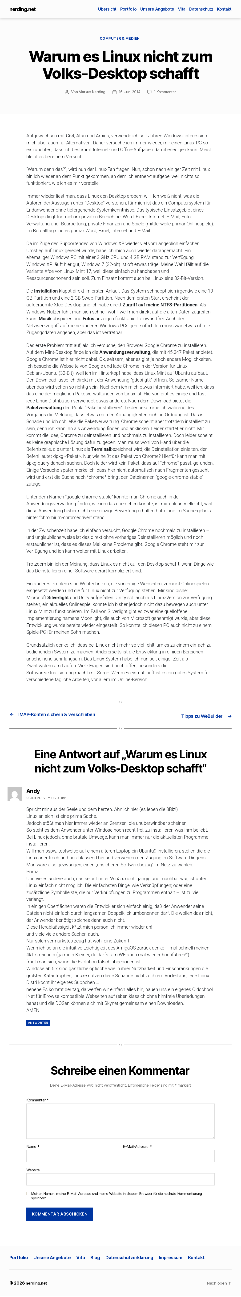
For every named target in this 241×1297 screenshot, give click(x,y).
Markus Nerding (91, 93)
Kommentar (37, 1101)
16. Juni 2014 (129, 93)
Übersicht (107, 9)
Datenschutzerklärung (137, 1258)
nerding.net (23, 9)
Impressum (182, 1258)
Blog (101, 1258)
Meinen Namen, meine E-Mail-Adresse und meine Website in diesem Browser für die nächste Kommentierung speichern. (116, 1197)
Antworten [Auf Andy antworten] (38, 1023)
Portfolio (128, 9)
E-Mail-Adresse (137, 1148)
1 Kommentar (165, 93)
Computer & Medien (120, 40)
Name (32, 1148)
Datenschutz (201, 9)
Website (33, 1170)
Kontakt (224, 9)
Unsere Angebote (157, 9)
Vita (181, 9)
